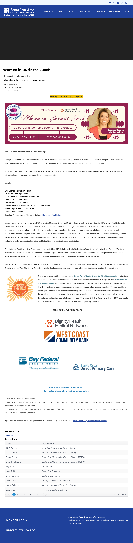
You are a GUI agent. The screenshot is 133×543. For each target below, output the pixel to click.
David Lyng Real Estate (51, 215)
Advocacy (99, 12)
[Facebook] (113, 2)
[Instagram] (109, 2)
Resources (84, 12)
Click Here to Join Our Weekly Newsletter (88, 530)
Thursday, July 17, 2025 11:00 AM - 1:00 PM (24, 80)
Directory (114, 12)
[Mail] (121, 2)
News (72, 12)
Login (127, 12)
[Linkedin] (117, 2)
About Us (48, 12)
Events (61, 12)
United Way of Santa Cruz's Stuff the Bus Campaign (96, 276)
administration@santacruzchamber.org (90, 421)
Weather (9, 435)
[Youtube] (126, 2)
